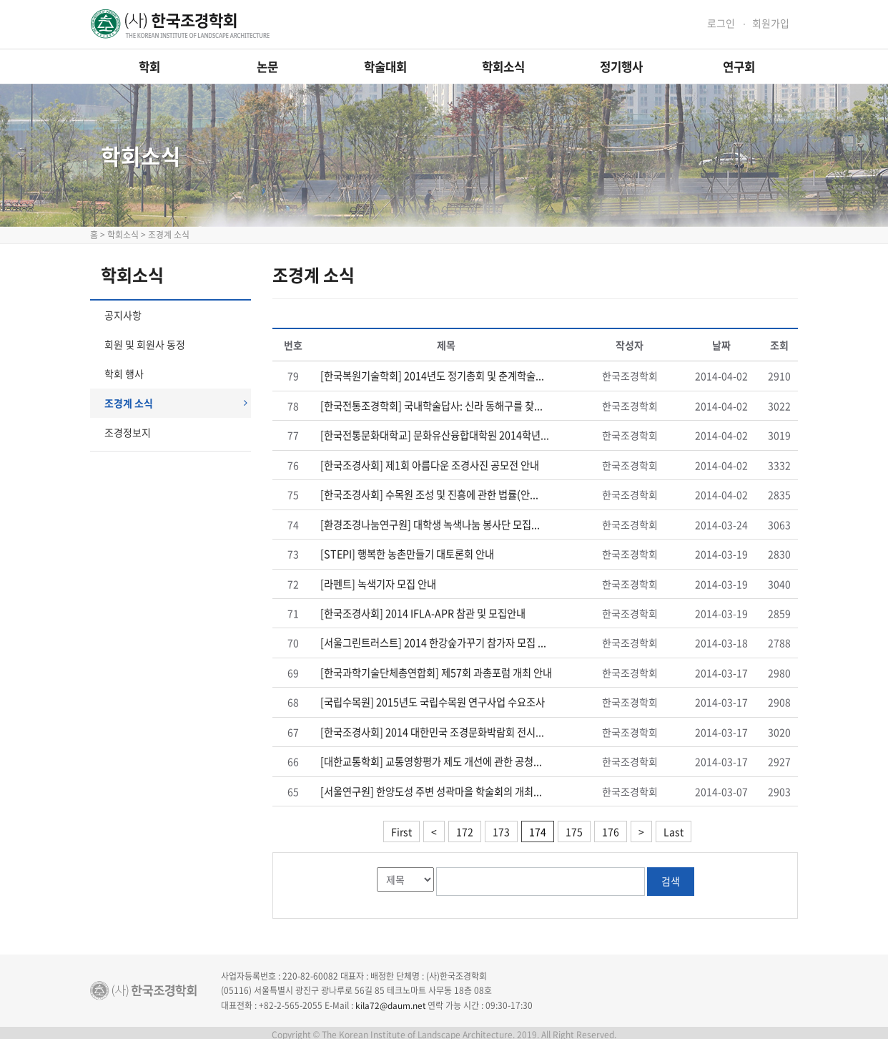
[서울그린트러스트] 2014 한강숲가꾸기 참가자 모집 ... (433, 640)
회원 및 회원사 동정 (144, 344)
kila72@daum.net (390, 1000)
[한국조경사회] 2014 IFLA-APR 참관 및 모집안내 (423, 611)
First (401, 827)
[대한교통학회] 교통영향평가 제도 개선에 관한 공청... (431, 758)
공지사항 (123, 315)
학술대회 (385, 66)
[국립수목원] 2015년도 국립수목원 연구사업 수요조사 (432, 699)
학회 (149, 66)
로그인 (721, 23)
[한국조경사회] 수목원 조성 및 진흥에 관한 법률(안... (429, 494)
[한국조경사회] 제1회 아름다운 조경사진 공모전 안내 (429, 464)
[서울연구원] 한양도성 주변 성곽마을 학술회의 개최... (431, 787)
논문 (267, 66)
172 (464, 827)
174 (537, 827)
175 (574, 827)
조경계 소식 (175, 403)
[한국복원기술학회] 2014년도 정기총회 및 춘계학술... (432, 376)
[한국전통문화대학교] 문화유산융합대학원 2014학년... (434, 435)
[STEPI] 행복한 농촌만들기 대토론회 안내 (406, 552)
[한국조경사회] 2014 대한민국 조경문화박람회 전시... (432, 728)
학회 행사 (124, 373)
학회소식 (503, 66)
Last (673, 827)
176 (610, 827)
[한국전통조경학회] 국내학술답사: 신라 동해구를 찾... (431, 406)
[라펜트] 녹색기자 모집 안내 (378, 582)
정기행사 (621, 66)
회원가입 (770, 23)
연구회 (739, 66)
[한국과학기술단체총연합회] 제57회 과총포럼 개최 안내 (436, 670)
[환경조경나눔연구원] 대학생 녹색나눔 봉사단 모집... (430, 523)
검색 (670, 876)
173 (501, 827)
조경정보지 (127, 432)
